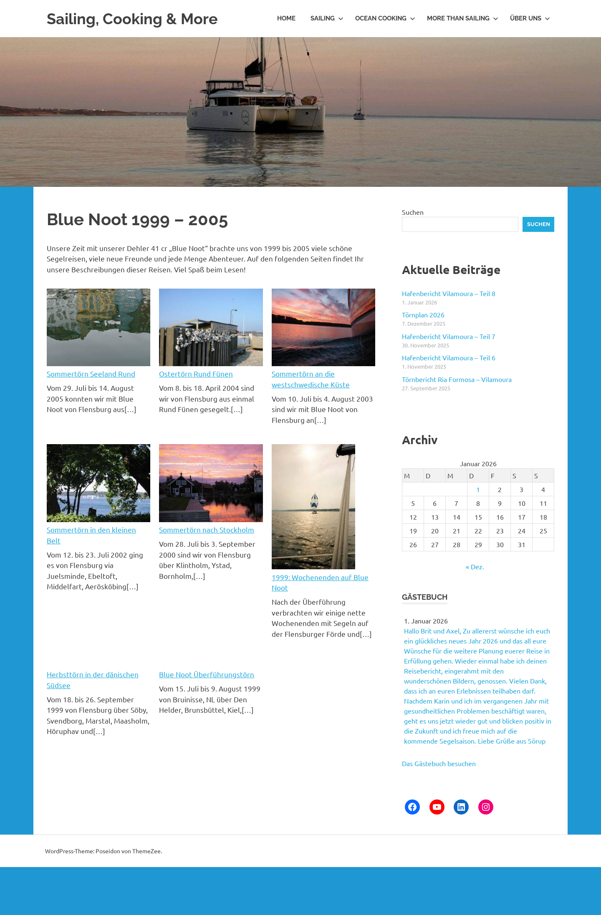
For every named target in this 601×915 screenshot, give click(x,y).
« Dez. (475, 566)
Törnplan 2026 (423, 314)
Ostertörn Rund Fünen (196, 373)
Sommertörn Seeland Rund (91, 373)
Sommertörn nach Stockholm (206, 529)
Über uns (530, 18)
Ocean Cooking (385, 18)
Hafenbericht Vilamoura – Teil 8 (448, 293)
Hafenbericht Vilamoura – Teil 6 (448, 357)
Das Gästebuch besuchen (439, 763)
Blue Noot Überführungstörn (206, 674)
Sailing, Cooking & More (137, 18)
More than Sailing (462, 18)
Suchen (413, 212)
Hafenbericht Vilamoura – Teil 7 (448, 336)
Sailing (327, 18)
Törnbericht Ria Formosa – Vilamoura (457, 379)
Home (286, 18)
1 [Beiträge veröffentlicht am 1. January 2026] (478, 489)
